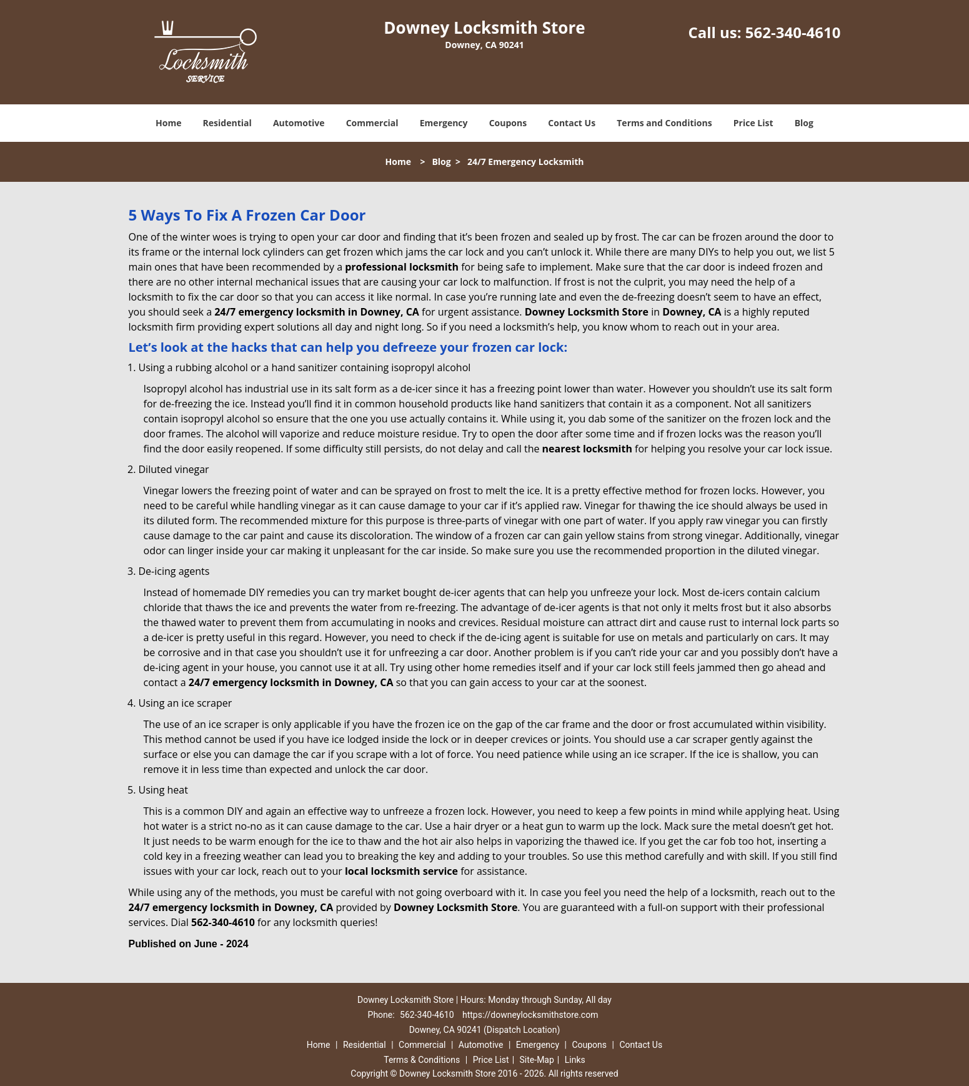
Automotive (299, 123)
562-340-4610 (793, 32)
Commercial (372, 123)
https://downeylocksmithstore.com (530, 1015)
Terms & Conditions (422, 1060)
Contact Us (571, 123)
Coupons (508, 123)
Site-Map (537, 1060)
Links (575, 1060)
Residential (227, 123)
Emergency (444, 123)
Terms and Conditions (664, 123)
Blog (804, 123)
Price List (753, 123)
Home (168, 123)
